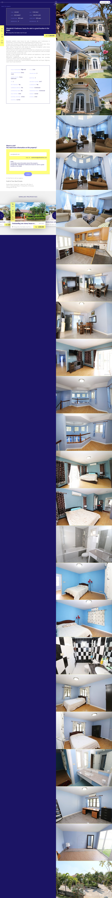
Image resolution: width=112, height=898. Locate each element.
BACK (6, 6)
